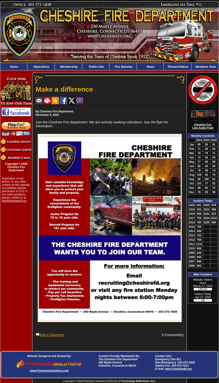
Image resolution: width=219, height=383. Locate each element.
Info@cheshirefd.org (14, 200)
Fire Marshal (123, 66)
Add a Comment (52, 335)
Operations (41, 66)
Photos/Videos (177, 66)
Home (13, 66)
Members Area (205, 66)
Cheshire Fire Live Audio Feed (202, 126)
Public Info (96, 66)
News (150, 66)
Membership (68, 66)
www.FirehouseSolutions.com (49, 370)
